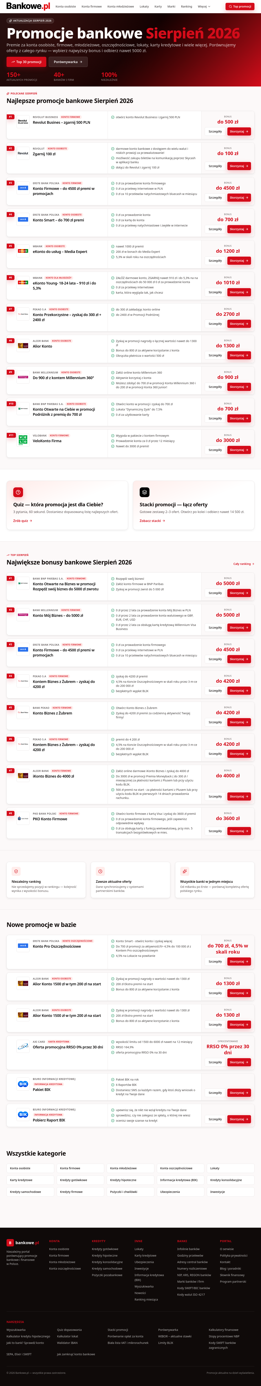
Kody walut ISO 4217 (191, 1294)
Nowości (140, 1293)
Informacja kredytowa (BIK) (179, 1180)
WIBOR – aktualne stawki (174, 1336)
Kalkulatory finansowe (223, 1330)
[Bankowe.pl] (28, 6)
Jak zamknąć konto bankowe (76, 1354)
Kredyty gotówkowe (73, 1180)
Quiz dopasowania (69, 1330)
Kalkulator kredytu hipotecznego (28, 1336)
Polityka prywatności (234, 1255)
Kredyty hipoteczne (123, 1180)
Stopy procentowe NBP (224, 1336)
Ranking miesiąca (146, 1299)
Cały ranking (243, 564)
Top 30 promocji (26, 62)
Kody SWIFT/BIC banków (193, 1288)
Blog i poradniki (230, 1268)
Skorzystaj (239, 131)
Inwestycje (217, 1192)
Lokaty (144, 6)
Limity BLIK (165, 1343)
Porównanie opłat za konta (125, 1336)
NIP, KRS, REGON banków (194, 1275)
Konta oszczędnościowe (176, 1168)
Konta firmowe (92, 6)
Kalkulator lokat (67, 1336)
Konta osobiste (66, 6)
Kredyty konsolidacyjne (226, 1180)
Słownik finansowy (232, 1275)
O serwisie (227, 1249)
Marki (171, 6)
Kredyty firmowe (71, 1192)
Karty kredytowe (21, 1180)
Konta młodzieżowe (120, 6)
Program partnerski (233, 1281)
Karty (158, 6)
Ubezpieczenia (170, 1192)
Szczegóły (215, 131)
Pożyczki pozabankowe (107, 1275)
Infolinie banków (188, 1249)
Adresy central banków (192, 1262)
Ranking (186, 6)
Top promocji (240, 6)
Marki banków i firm (190, 1281)
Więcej (204, 6)
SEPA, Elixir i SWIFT (19, 1354)
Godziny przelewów (190, 1255)
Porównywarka (68, 62)
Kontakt (225, 1262)
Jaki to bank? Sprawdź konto (25, 1343)
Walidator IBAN (67, 1343)
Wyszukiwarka (144, 1286)
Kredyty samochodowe (25, 1192)
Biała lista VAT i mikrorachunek (128, 1343)
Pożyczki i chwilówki (123, 1192)
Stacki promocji (118, 1330)
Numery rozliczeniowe (192, 1268)
